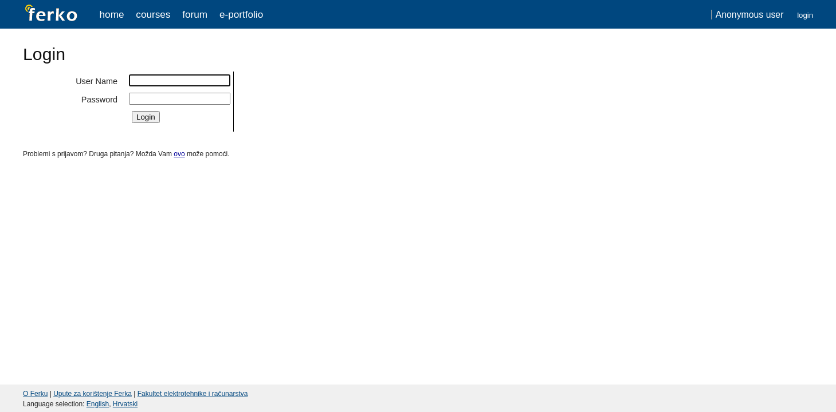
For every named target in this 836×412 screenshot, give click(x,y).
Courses (153, 14)
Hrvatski (125, 404)
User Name (96, 81)
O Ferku (35, 394)
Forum (194, 14)
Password (99, 99)
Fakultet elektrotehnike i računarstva (193, 394)
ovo (179, 154)
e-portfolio (241, 14)
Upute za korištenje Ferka (92, 394)
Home (112, 14)
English (98, 404)
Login (805, 15)
